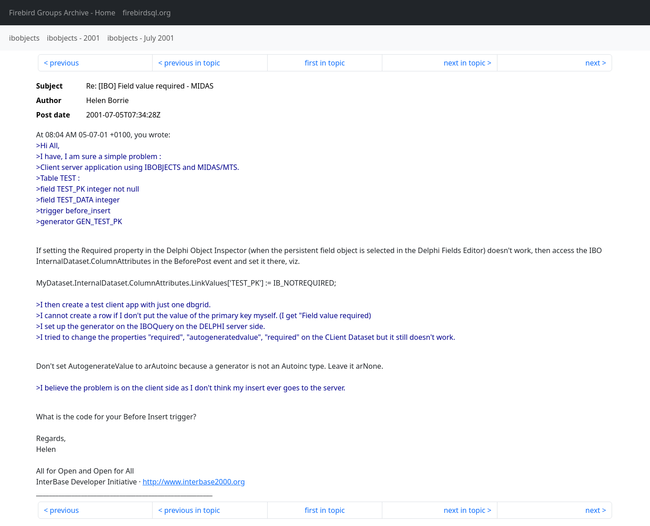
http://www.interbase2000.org (194, 482)
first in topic (325, 63)
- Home (62, 13)
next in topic (464, 63)
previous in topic (192, 63)
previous (64, 63)
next (592, 63)
